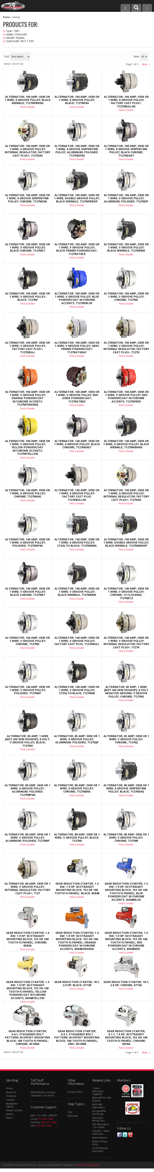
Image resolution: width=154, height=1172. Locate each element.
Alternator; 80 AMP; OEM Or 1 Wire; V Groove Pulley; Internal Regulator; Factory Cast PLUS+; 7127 (27, 888)
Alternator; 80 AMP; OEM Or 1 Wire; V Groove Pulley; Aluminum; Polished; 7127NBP (27, 838)
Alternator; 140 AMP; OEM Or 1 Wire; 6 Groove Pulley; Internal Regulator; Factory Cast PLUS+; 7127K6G (126, 495)
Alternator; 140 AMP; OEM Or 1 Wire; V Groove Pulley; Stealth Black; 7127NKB (76, 690)
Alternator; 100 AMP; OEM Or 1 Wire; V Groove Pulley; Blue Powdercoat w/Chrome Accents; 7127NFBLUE (76, 298)
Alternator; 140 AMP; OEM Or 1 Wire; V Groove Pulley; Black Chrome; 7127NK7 (27, 592)
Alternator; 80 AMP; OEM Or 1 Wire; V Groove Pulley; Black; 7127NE (77, 838)
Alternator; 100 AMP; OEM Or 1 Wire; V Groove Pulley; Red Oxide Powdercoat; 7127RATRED (76, 396)
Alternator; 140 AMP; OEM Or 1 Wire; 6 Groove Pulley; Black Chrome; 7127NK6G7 (77, 444)
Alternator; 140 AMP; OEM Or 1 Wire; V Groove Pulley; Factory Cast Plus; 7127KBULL (76, 641)
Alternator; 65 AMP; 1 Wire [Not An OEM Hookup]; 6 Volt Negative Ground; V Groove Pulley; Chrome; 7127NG (126, 691)
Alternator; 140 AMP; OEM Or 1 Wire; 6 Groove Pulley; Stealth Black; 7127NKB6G (76, 542)
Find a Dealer (27, 205)
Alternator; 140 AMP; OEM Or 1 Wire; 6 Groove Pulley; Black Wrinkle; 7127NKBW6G (126, 444)
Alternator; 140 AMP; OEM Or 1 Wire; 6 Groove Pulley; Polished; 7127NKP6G (27, 542)
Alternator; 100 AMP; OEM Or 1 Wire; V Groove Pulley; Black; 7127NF (27, 297)
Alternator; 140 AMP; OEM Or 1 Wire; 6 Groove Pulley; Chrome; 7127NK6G (27, 493)
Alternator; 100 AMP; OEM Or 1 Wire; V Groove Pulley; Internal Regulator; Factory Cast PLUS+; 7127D (126, 347)
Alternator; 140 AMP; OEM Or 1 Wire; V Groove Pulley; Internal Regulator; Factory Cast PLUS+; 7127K (126, 642)
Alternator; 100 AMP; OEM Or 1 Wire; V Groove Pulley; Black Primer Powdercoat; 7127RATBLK (76, 249)
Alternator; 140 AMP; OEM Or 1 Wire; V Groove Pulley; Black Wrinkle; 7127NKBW (76, 592)
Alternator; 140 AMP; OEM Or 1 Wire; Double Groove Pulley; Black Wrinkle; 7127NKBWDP (126, 542)
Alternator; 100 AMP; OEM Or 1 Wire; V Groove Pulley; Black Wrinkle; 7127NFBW (126, 247)
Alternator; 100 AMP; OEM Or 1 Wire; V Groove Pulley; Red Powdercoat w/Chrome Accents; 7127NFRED (126, 396)
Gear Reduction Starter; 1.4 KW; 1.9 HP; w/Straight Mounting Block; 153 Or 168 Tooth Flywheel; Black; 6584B (77, 888)
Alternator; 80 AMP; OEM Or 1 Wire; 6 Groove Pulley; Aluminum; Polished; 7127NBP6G (27, 790)
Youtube (130, 1134)
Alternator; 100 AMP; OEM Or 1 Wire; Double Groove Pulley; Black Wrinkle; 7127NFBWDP (77, 198)
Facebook (119, 1134)
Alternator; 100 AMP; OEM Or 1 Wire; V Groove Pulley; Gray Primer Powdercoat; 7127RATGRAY (76, 347)
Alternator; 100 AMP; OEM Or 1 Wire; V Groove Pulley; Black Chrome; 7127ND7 (27, 247)
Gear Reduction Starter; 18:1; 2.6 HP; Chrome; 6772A (126, 983)
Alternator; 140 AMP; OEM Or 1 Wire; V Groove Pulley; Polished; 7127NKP (27, 690)
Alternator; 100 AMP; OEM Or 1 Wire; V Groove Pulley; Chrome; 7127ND (126, 297)
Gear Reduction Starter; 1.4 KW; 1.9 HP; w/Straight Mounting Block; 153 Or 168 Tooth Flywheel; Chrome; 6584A (27, 939)
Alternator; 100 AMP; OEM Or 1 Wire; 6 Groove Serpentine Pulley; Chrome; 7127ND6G (27, 198)
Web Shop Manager (88, 1165)
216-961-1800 (45, 1119)
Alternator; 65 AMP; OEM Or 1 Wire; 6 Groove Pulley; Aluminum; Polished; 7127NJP (77, 739)
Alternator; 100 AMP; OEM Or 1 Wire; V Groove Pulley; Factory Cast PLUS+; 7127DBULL (27, 347)
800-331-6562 (49, 1122)
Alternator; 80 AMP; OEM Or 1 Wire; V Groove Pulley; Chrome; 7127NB (126, 838)
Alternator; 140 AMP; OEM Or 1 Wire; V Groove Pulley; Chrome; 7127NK (27, 641)
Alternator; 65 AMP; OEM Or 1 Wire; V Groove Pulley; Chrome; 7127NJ (126, 739)
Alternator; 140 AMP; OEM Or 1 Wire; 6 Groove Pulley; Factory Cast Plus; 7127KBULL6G (76, 495)
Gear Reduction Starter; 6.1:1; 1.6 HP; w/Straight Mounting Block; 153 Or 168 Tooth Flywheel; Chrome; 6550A (126, 1038)
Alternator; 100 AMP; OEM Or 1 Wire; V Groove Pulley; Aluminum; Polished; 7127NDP (126, 198)
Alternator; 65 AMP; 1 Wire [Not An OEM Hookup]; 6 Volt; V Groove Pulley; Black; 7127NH (27, 741)
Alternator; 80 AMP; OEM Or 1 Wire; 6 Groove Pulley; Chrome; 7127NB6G (77, 788)
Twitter (125, 1134)
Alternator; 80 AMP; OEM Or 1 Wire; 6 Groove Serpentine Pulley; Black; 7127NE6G (126, 788)
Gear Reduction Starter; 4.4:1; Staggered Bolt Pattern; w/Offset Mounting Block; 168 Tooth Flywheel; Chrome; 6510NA (27, 1038)
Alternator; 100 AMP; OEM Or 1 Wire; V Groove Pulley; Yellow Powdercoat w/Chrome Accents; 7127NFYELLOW (27, 447)
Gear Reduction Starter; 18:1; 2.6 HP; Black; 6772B (77, 983)
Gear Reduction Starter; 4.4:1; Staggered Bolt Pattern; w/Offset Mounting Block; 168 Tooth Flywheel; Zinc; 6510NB (77, 1038)
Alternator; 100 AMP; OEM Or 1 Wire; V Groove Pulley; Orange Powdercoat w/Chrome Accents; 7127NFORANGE (27, 398)
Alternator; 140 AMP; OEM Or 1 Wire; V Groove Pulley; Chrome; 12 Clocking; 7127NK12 (126, 593)
